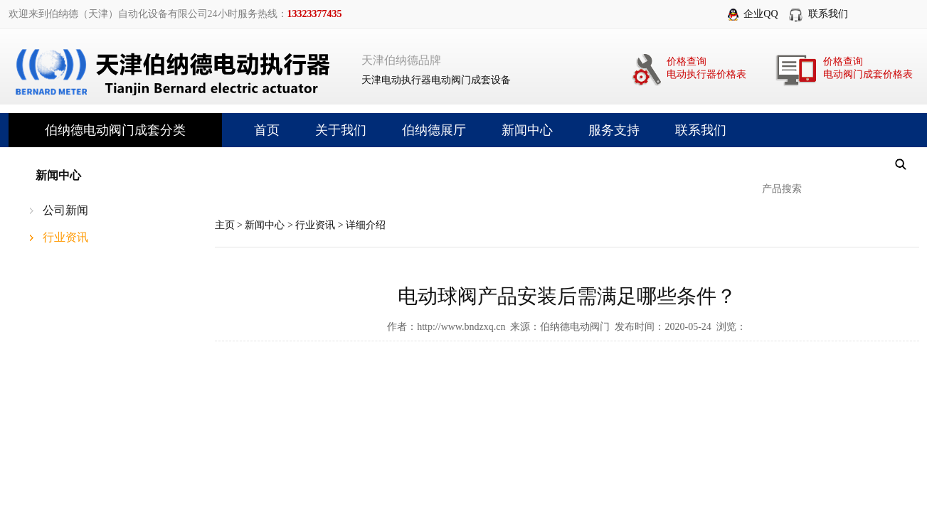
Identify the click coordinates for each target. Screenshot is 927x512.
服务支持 (614, 130)
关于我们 (340, 130)
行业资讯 (65, 237)
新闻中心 (527, 130)
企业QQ (760, 14)
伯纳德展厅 (434, 130)
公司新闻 (65, 210)
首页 (267, 130)
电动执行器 (406, 80)
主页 (225, 225)
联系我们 (828, 14)
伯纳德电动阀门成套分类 (115, 130)
